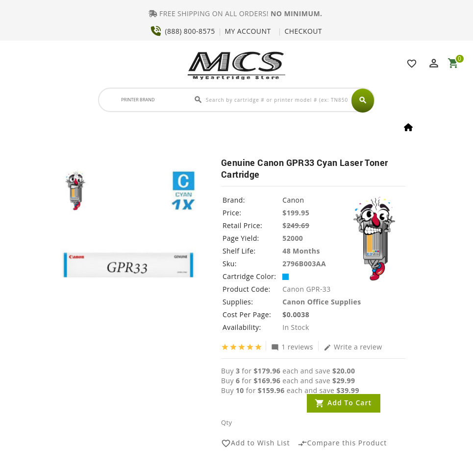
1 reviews (292, 346)
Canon (293, 200)
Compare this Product (342, 443)
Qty (226, 422)
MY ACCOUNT (248, 31)
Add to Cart (349, 402)
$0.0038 (295, 314)
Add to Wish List (255, 443)
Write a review (353, 346)
